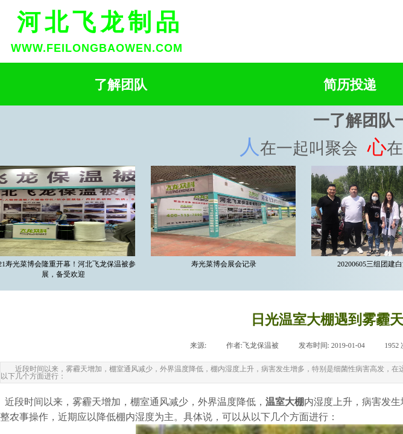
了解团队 (120, 84)
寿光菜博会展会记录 (225, 264)
